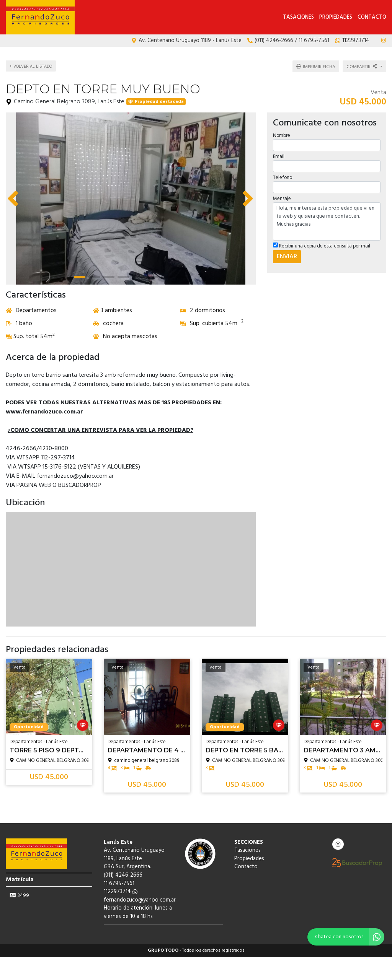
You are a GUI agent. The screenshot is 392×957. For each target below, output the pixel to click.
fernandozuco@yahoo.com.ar (140, 900)
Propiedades (335, 17)
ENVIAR (287, 257)
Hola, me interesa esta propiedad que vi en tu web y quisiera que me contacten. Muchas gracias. (327, 221)
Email (278, 156)
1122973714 (120, 891)
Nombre (281, 135)
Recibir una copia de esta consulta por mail (321, 246)
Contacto (372, 17)
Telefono (282, 177)
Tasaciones (298, 17)
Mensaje (282, 198)
